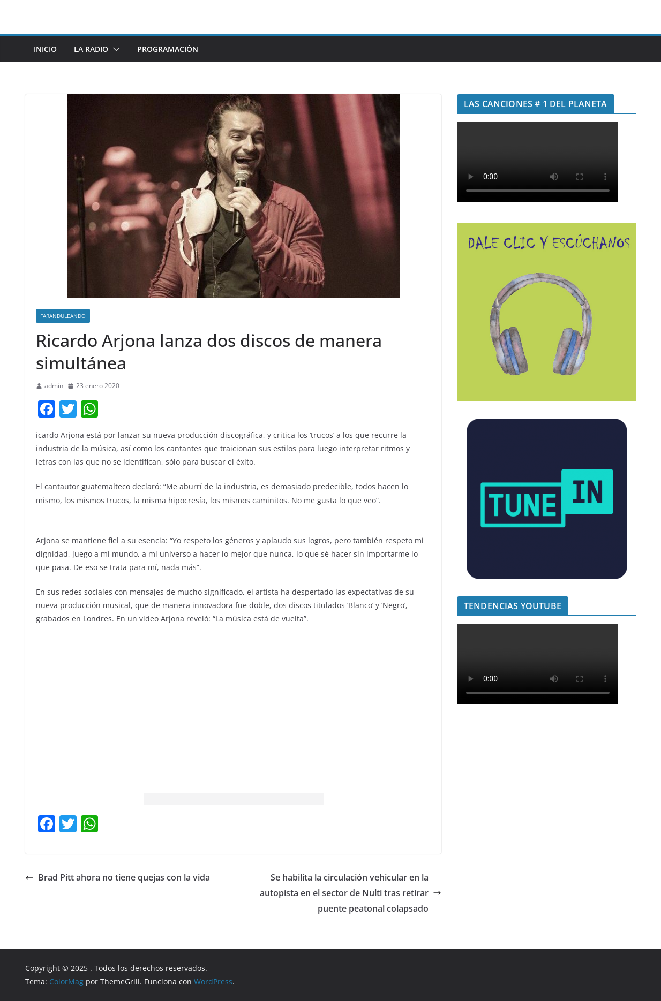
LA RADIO (91, 49)
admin (53, 385)
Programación (167, 49)
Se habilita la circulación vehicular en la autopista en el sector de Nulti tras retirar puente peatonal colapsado (350, 892)
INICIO (45, 49)
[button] (114, 49)
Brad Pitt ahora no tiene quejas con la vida (117, 877)
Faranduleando (63, 316)
